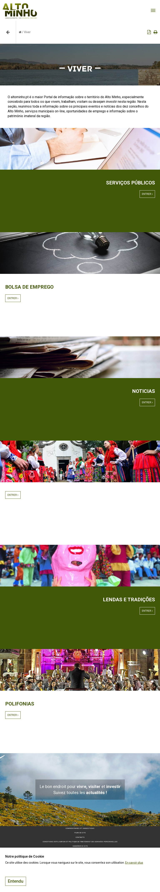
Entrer (147, 194)
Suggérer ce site (80, 846)
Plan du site (80, 833)
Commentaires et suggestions (80, 828)
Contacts (80, 837)
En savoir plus (134, 862)
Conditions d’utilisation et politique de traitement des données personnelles (80, 842)
